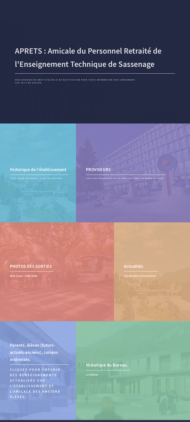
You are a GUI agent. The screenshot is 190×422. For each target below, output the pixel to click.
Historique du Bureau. (107, 365)
